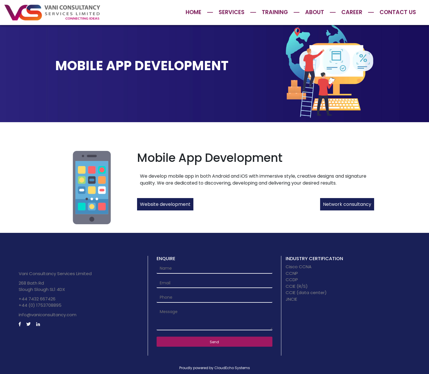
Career (351, 12)
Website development (165, 204)
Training (275, 12)
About (314, 12)
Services (232, 12)
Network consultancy (347, 204)
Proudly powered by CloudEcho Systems (214, 367)
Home (193, 12)
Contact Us (398, 12)
